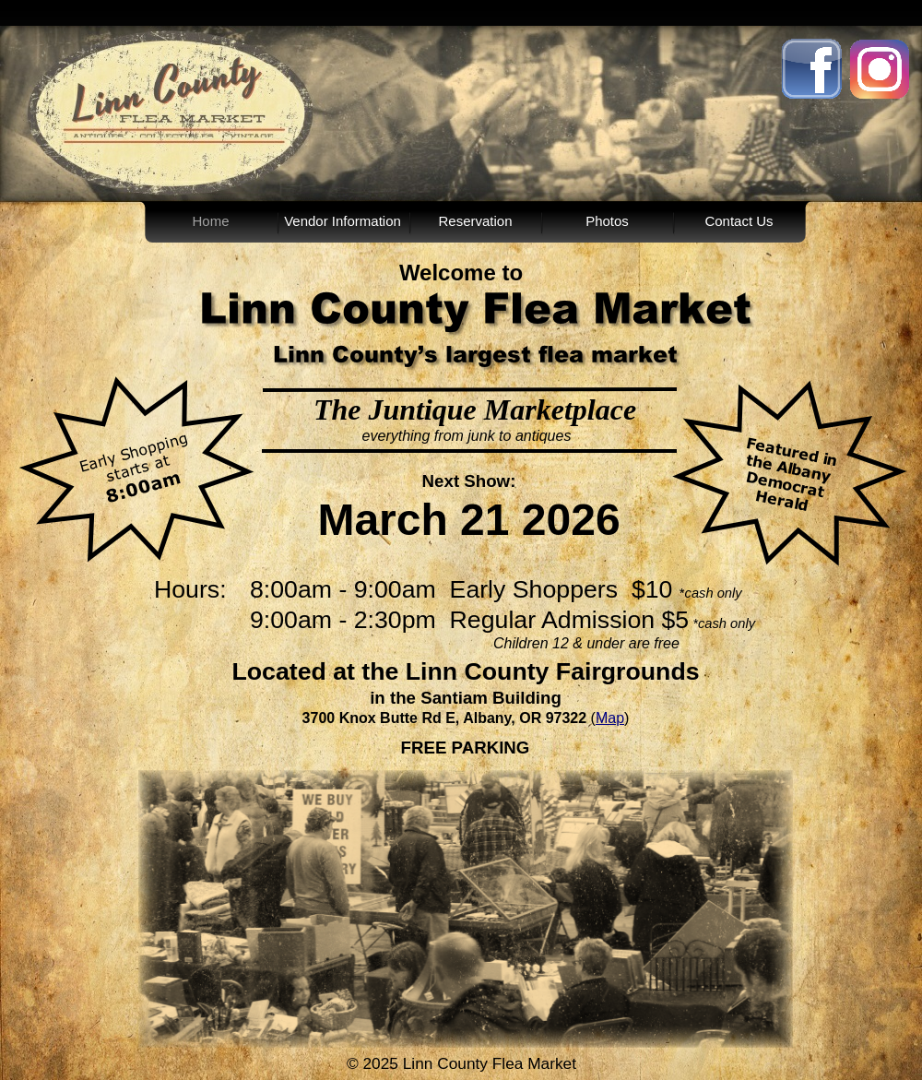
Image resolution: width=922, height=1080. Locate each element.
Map (610, 718)
